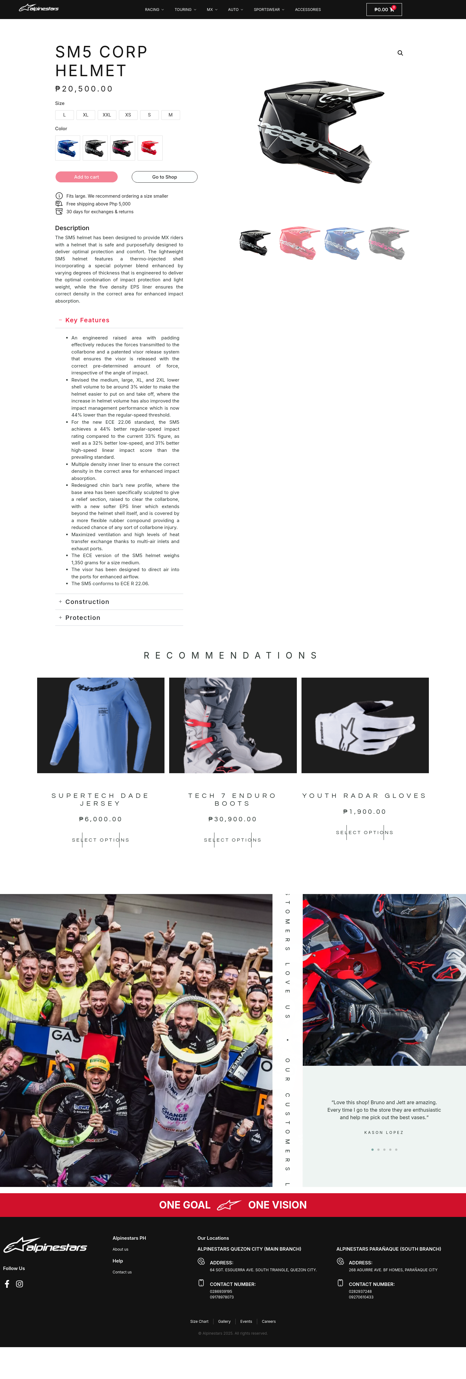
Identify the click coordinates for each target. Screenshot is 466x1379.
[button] (400, 53)
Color (61, 128)
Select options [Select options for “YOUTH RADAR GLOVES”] (365, 832)
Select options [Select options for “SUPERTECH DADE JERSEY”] (101, 840)
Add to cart (86, 177)
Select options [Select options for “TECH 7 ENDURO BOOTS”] (233, 840)
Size (60, 103)
